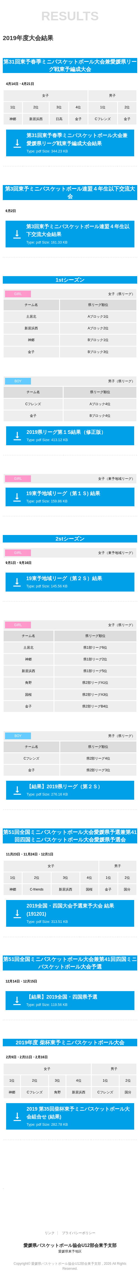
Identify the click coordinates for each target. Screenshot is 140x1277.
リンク (50, 1233)
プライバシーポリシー (78, 1233)
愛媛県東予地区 (70, 1251)
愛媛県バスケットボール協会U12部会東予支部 (69, 1245)
